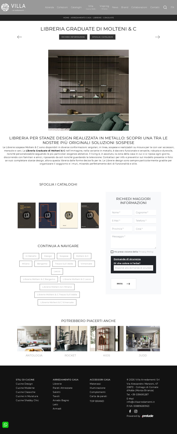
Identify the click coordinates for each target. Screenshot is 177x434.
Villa (91, 7)
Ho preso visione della (133, 251)
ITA (172, 7)
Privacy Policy (146, 251)
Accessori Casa (100, 379)
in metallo (31, 256)
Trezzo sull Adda (64, 263)
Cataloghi (76, 7)
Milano (25, 263)
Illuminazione (97, 388)
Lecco (57, 271)
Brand (124, 7)
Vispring (104, 7)
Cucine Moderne (25, 388)
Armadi (57, 408)
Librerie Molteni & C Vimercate (57, 302)
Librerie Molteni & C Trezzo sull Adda (57, 294)
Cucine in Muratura (27, 396)
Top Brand (97, 401)
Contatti (155, 7)
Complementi (98, 392)
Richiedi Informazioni (73, 37)
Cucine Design (24, 383)
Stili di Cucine (25, 379)
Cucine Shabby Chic (27, 400)
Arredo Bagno (61, 400)
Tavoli (56, 396)
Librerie (97, 18)
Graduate (108, 18)
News (115, 7)
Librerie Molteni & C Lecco (77, 279)
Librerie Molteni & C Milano (57, 287)
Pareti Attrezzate (62, 388)
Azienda (49, 7)
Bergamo (42, 263)
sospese (64, 256)
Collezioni (62, 7)
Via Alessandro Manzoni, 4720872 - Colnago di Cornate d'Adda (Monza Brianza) (142, 387)
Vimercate (86, 263)
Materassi (95, 383)
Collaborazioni (139, 7)
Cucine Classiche (25, 392)
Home (66, 18)
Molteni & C (82, 256)
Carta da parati (98, 396)
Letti (55, 404)
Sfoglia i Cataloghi (102, 37)
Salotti (56, 392)
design (48, 256)
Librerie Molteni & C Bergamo (39, 279)
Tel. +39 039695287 (138, 394)
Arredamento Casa (81, 18)
